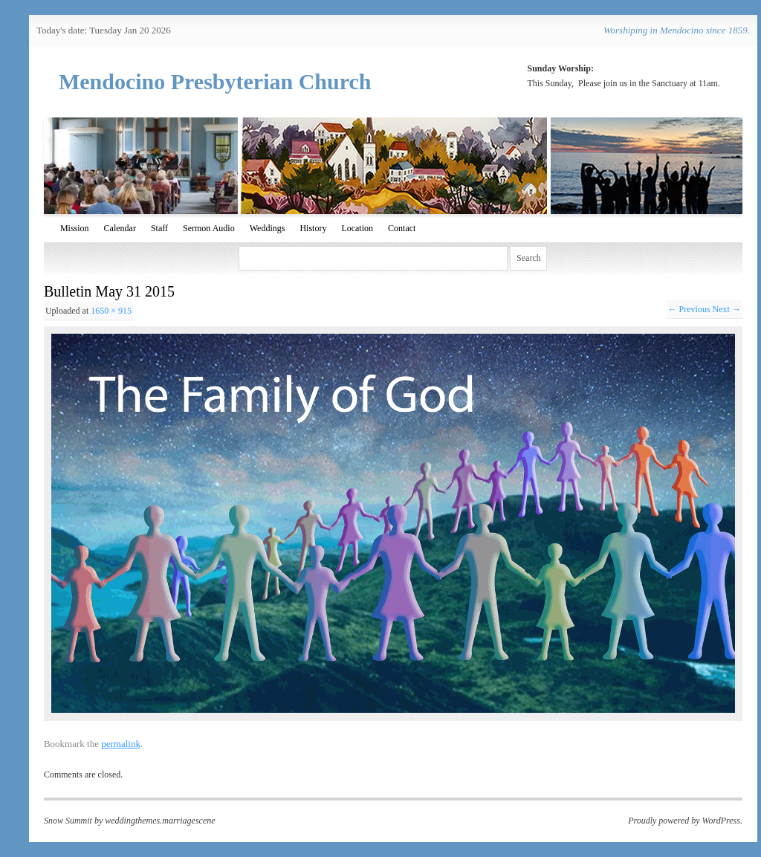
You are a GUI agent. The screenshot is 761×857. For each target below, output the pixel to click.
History (312, 228)
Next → (727, 309)
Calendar (120, 228)
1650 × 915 (111, 310)
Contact (401, 228)
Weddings (267, 228)
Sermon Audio (209, 228)
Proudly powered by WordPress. (685, 820)
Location (357, 228)
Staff (159, 228)
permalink (120, 743)
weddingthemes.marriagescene (160, 820)
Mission (74, 228)
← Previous (689, 309)
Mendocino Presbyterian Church (215, 81)
